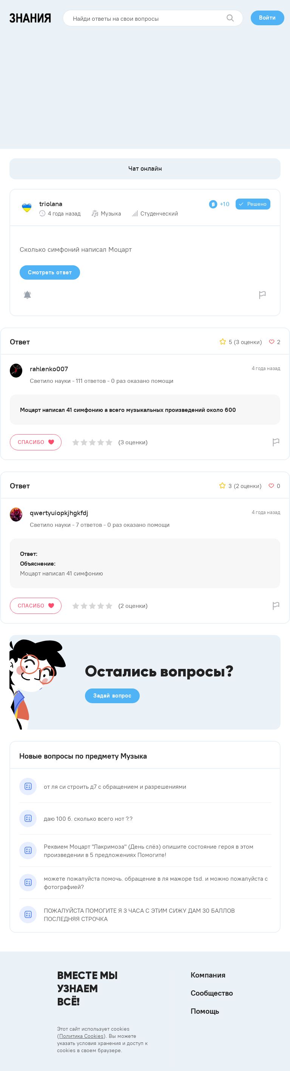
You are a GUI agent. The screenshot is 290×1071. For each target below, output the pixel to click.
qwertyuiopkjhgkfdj (59, 512)
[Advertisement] (145, 85)
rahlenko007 (49, 368)
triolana (50, 203)
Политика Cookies (81, 1036)
